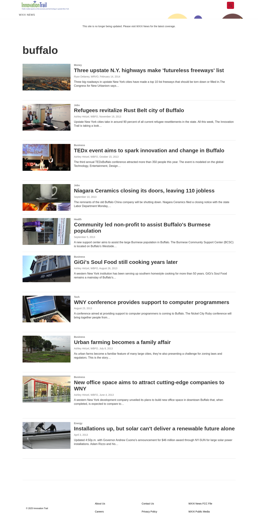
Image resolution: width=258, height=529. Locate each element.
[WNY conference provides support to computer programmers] (46, 317)
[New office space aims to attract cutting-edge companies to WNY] (46, 397)
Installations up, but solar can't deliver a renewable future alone (154, 436)
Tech (77, 305)
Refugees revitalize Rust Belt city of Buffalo (129, 118)
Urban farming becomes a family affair (122, 350)
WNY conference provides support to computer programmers (151, 310)
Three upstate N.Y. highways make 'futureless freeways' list (149, 78)
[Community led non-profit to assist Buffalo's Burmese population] (46, 239)
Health (78, 227)
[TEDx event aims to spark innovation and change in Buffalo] (46, 165)
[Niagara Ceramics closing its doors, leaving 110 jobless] (46, 205)
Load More (129, 473)
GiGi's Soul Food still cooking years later (126, 270)
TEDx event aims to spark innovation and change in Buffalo (149, 158)
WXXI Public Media (199, 519)
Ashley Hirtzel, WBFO (86, 124)
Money (78, 73)
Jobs (77, 113)
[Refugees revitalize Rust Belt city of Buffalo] (46, 125)
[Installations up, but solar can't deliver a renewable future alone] (46, 443)
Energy (78, 431)
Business (79, 153)
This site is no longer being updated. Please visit (109, 34)
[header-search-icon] (233, 9)
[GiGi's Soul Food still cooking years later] (46, 277)
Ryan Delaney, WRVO (86, 84)
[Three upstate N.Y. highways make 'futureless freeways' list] (46, 85)
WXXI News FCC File (200, 511)
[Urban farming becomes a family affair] (46, 357)
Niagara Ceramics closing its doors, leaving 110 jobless (144, 199)
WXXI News (27, 22)
